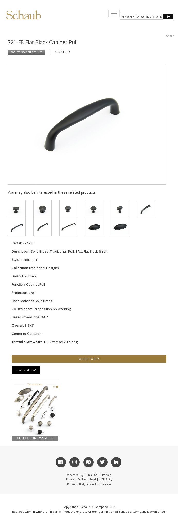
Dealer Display (25, 370)
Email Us (92, 475)
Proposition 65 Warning (52, 309)
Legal (93, 479)
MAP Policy (105, 479)
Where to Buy (75, 475)
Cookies (82, 479)
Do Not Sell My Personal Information (89, 484)
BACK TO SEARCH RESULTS (26, 52)
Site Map (106, 475)
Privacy (70, 479)
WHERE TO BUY (89, 359)
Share (170, 36)
